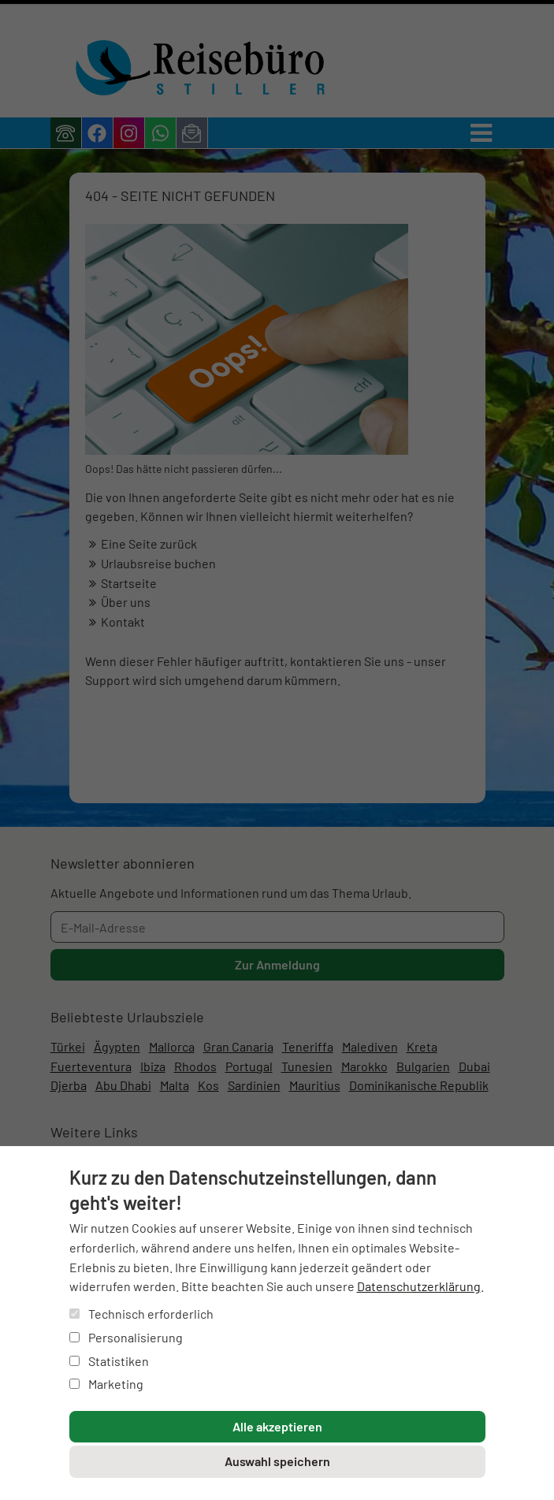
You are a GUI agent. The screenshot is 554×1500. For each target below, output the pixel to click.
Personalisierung (126, 1337)
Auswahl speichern (277, 1460)
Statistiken (109, 1360)
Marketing (106, 1383)
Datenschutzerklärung (419, 1286)
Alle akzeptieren (277, 1426)
